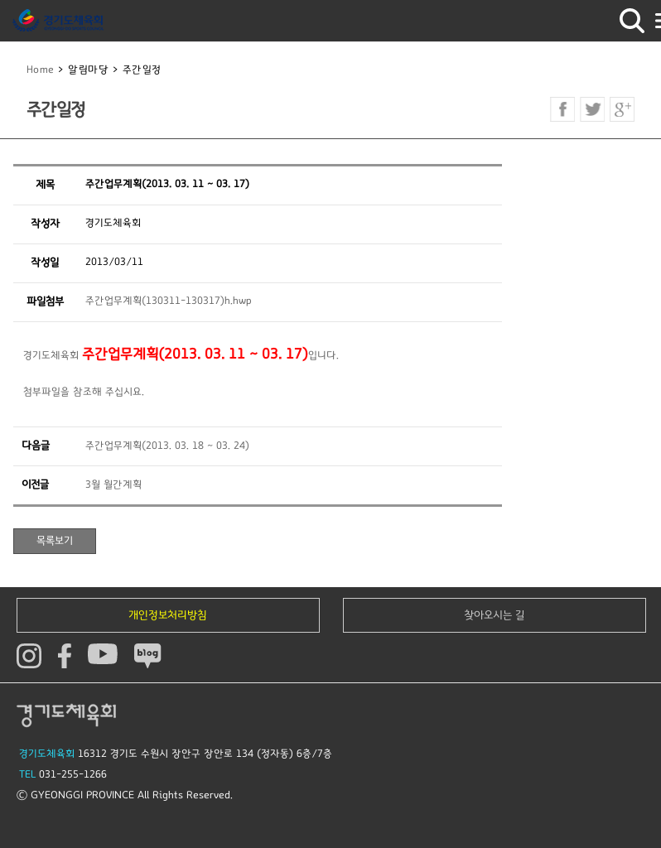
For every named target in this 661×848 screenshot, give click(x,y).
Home (41, 70)
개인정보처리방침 (167, 615)
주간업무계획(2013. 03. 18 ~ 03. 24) (167, 446)
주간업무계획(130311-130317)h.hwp (168, 301)
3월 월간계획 (113, 484)
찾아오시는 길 (494, 615)
